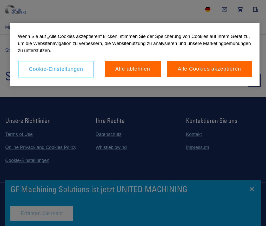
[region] (135, 54)
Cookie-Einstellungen (56, 69)
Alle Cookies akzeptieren (209, 69)
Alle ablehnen (132, 69)
